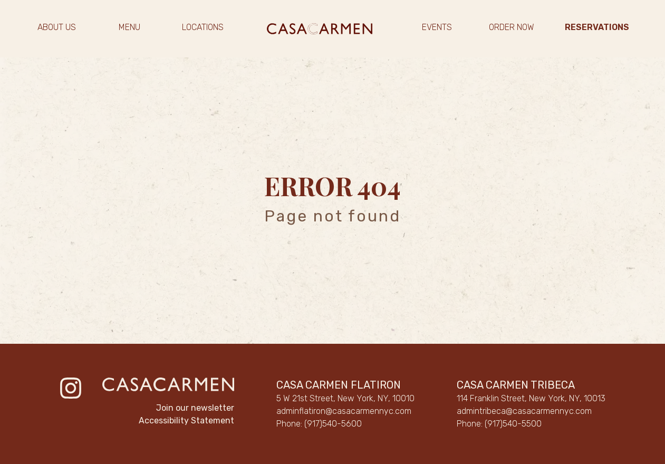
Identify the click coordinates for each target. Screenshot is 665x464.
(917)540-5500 (513, 424)
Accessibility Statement (186, 420)
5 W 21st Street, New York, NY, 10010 (345, 398)
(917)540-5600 (333, 424)
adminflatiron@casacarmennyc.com (343, 411)
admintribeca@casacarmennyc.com (524, 411)
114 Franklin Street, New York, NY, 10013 (531, 398)
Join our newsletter (195, 408)
